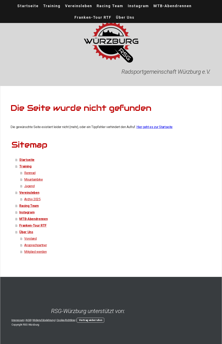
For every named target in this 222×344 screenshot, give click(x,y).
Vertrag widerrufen (90, 320)
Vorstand (30, 239)
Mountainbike (33, 179)
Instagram (138, 6)
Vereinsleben (78, 6)
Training (52, 6)
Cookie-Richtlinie (66, 320)
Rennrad (29, 173)
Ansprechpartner (35, 245)
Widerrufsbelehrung (44, 320)
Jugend (29, 186)
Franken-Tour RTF (92, 17)
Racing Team (110, 6)
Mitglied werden (35, 252)
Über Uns (125, 17)
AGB (28, 320)
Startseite (28, 6)
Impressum (17, 320)
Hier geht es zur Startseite (154, 127)
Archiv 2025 (32, 199)
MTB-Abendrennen (172, 6)
